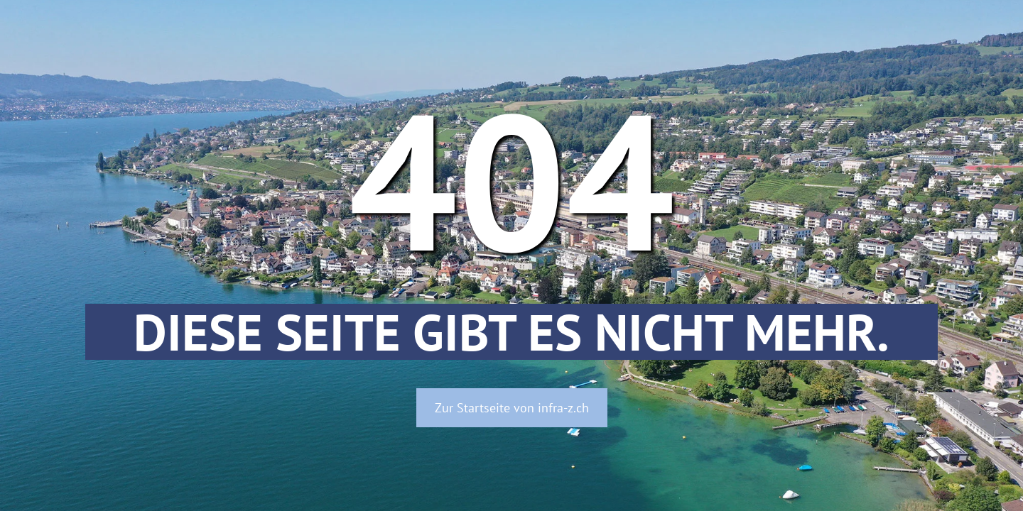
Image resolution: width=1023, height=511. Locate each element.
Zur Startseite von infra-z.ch (512, 408)
